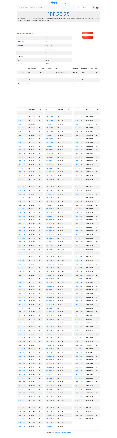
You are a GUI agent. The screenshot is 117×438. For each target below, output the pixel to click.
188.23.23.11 (21, 153)
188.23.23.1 (21, 116)
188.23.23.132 (50, 282)
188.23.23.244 (78, 378)
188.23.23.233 (78, 337)
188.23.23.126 (50, 260)
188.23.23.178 (78, 135)
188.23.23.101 (50, 168)
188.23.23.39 (21, 256)
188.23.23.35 (21, 242)
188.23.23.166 (50, 407)
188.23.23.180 (78, 142)
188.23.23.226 (78, 312)
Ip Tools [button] (25, 7)
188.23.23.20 (21, 186)
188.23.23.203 (78, 227)
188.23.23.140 (50, 312)
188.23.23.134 (50, 290)
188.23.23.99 (49, 161)
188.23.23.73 (21, 382)
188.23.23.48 (21, 290)
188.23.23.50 (21, 297)
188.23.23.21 (21, 190)
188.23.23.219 (78, 286)
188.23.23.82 (21, 415)
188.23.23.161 (50, 389)
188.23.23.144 (50, 326)
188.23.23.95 (49, 146)
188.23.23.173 (78, 116)
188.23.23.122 (50, 245)
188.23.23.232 (78, 334)
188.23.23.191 (78, 183)
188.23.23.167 (50, 411)
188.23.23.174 (78, 120)
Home (20, 7)
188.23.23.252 (78, 407)
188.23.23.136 (50, 297)
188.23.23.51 (21, 301)
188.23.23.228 (78, 319)
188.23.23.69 (21, 367)
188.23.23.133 (50, 286)
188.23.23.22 (21, 194)
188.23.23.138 (50, 304)
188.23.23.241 (78, 367)
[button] (97, 6)
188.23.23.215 (78, 271)
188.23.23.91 (49, 131)
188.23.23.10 (21, 150)
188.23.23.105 (50, 183)
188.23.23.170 (50, 422)
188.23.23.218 (78, 282)
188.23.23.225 (78, 308)
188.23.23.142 (50, 319)
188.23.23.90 (49, 127)
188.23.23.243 (78, 374)
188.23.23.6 (21, 135)
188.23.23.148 (50, 341)
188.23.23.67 (21, 360)
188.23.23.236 (78, 349)
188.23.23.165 (50, 404)
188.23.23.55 (21, 315)
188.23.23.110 (50, 201)
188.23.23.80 (21, 407)
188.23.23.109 (50, 197)
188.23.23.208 (78, 245)
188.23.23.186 (78, 164)
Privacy (57, 432)
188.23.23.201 (78, 220)
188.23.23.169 (50, 419)
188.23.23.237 (78, 352)
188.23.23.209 (78, 249)
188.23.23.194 (78, 194)
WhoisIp (55, 2)
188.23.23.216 (78, 275)
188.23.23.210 (78, 253)
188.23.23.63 (21, 345)
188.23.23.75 (21, 389)
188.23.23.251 (78, 404)
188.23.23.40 (21, 260)
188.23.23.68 (21, 363)
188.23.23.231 (78, 330)
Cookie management (65, 432)
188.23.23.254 (78, 415)
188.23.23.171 (50, 426)
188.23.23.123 (50, 249)
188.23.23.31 (21, 227)
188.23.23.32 (21, 231)
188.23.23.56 (21, 319)
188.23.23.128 (50, 267)
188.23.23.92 (49, 135)
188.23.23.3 (21, 124)
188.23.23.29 (21, 220)
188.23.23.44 (21, 275)
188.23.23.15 (21, 168)
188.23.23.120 (50, 238)
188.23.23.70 (21, 371)
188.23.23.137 (50, 301)
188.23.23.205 (78, 234)
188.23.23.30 (21, 223)
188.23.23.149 (50, 345)
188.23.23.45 (21, 279)
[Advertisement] (58, 28)
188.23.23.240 (78, 363)
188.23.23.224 (78, 304)
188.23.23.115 (50, 220)
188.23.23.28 (21, 216)
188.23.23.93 (49, 139)
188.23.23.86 (49, 113)
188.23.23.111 (50, 205)
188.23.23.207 (78, 242)
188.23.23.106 (50, 186)
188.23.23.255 (78, 419)
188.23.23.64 (21, 349)
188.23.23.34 (21, 238)
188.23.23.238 (78, 356)
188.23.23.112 (50, 209)
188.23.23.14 (21, 164)
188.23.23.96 (49, 150)
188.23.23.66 (21, 356)
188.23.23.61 (21, 337)
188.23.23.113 (50, 212)
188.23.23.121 (50, 242)
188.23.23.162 (50, 393)
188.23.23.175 (78, 124)
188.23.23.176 (78, 127)
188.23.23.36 (21, 245)
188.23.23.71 (21, 374)
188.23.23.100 (50, 164)
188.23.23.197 (78, 205)
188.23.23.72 (21, 378)
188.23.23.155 (50, 367)
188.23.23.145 (50, 330)
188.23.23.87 (49, 116)
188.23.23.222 (78, 297)
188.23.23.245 (78, 382)
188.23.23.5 (21, 131)
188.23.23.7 (21, 139)
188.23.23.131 (50, 279)
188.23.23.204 (78, 231)
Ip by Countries (38, 7)
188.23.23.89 (49, 124)
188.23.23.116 (50, 223)
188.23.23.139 (50, 308)
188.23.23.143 (50, 323)
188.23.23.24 (21, 201)
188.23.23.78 (21, 400)
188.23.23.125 (50, 256)
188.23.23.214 (78, 267)
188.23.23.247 (78, 389)
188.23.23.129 (50, 271)
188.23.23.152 (50, 356)
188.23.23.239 (78, 360)
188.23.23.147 (50, 337)
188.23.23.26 (21, 209)
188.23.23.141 (50, 315)
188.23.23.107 (50, 190)
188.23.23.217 (78, 279)
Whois (31, 7)
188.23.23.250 (78, 400)
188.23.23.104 (50, 179)
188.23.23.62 (21, 341)
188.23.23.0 (21, 113)
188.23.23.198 (78, 209)
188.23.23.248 (78, 393)
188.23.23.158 (50, 378)
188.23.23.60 (21, 334)
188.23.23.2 (21, 120)
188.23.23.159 (50, 382)
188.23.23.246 (78, 385)
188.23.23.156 (50, 371)
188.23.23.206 (78, 238)
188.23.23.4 (21, 127)
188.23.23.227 (78, 315)
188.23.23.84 (21, 422)
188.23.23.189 (78, 175)
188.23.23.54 (21, 312)
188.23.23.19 (21, 183)
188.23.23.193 (78, 190)
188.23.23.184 (78, 157)
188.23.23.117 (50, 227)
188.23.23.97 (49, 153)
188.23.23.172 (78, 113)
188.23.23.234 (78, 341)
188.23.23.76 (21, 393)
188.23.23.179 (78, 139)
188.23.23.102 (50, 172)
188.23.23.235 (78, 345)
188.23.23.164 (50, 400)
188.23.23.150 (50, 349)
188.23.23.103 (50, 175)
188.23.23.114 (50, 216)
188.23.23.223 (78, 301)
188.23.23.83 (21, 419)
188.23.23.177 (78, 131)
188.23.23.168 (50, 415)
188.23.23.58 (21, 326)
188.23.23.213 (78, 264)
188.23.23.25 (21, 205)
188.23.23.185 (78, 161)
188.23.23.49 (21, 293)
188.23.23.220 (78, 290)
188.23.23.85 (21, 426)
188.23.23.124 (50, 253)
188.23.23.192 (78, 186)
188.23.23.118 (50, 231)
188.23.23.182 (78, 150)
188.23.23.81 (21, 411)
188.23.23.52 (21, 304)
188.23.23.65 (21, 352)
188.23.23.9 (21, 146)
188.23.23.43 (21, 271)
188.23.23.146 (50, 334)
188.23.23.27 (21, 212)
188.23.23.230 (78, 326)
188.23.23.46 (21, 282)
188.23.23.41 (21, 264)
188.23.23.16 (21, 172)
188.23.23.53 (21, 308)
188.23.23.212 (78, 260)
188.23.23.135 (50, 293)
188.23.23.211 (78, 256)
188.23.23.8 (21, 142)
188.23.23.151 (50, 352)
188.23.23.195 (78, 197)
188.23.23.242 (78, 371)
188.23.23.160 (50, 385)
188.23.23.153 (50, 360)
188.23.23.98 (49, 157)
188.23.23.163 (50, 396)
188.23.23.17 (21, 175)
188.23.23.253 (78, 411)
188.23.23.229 (78, 323)
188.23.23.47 (21, 286)
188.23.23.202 (78, 223)
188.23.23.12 (21, 157)
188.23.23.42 (21, 267)
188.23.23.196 (78, 201)
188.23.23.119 (50, 234)
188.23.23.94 (49, 142)
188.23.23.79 (21, 404)
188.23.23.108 (50, 194)
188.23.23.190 (78, 179)
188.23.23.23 (21, 197)
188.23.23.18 (21, 179)
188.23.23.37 (21, 249)
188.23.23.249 (78, 396)
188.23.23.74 (21, 385)
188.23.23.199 (78, 212)
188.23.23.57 (21, 323)
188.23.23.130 (50, 275)
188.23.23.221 (78, 293)
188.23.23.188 (78, 172)
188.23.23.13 (21, 161)
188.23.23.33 (21, 234)
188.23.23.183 (78, 153)
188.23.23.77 (21, 396)
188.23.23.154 (50, 363)
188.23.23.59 (21, 330)
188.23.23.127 (50, 264)
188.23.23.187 (78, 168)
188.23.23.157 (50, 374)
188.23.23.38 (21, 253)
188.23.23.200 (78, 216)
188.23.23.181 (78, 146)
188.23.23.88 (49, 120)
